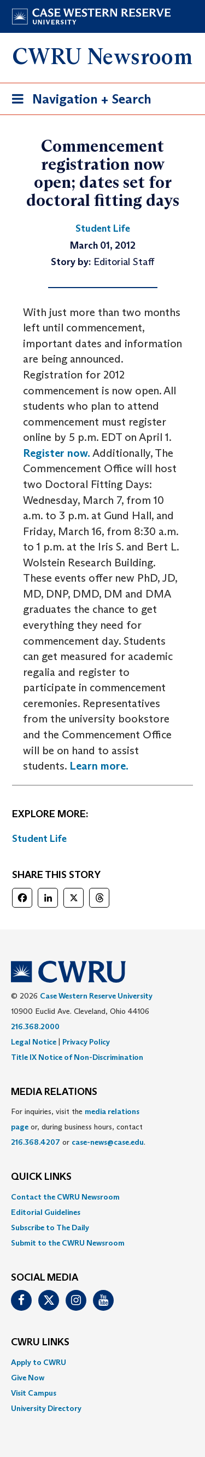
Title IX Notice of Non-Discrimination (77, 1057)
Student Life (39, 839)
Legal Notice (33, 1042)
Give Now (27, 1378)
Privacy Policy (86, 1042)
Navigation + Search (78, 101)
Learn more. (98, 765)
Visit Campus (33, 1393)
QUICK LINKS (41, 1177)
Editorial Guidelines (45, 1212)
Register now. (56, 453)
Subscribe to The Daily (50, 1227)
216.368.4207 (35, 1142)
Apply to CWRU (38, 1362)
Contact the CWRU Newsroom (65, 1197)
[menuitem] (102, 1196)
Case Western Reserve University (96, 996)
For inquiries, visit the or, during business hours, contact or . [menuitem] (78, 1126)
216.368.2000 (35, 1026)
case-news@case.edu (108, 1142)
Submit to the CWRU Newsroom (68, 1243)
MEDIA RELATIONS (54, 1092)
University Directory (46, 1408)
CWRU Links (40, 1342)
